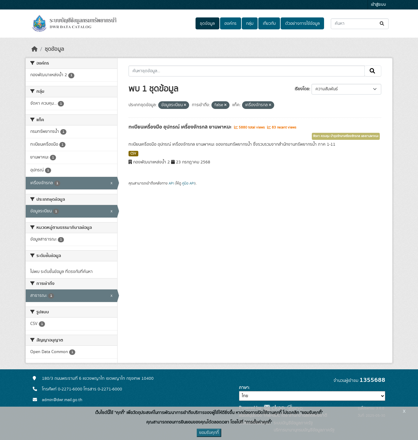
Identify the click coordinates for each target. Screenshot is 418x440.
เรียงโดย (302, 89)
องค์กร (230, 24)
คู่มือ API (188, 183)
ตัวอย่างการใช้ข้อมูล (302, 24)
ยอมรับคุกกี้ (209, 433)
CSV (133, 153)
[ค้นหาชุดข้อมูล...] (360, 23)
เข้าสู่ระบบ (378, 5)
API (171, 183)
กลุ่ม (249, 24)
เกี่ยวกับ (269, 24)
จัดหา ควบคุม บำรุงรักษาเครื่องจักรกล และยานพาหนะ (346, 136)
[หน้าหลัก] (35, 49)
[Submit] (382, 23)
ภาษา (244, 388)
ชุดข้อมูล (207, 24)
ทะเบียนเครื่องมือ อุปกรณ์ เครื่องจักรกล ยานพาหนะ (181, 127)
